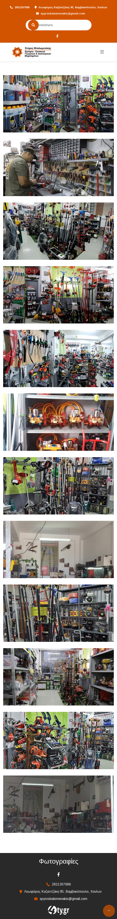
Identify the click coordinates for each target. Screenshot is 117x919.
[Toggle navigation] (102, 52)
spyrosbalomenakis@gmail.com (63, 13)
